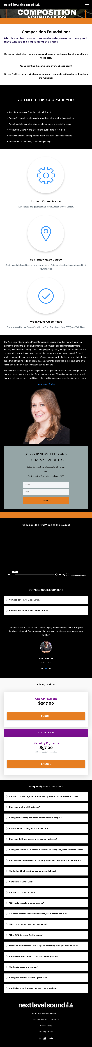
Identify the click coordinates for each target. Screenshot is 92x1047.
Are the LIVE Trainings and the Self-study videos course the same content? (44, 796)
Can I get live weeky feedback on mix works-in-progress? (36, 818)
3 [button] (50, 668)
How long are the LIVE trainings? (24, 807)
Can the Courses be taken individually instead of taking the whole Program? (45, 860)
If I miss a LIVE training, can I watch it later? (29, 828)
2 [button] (46, 668)
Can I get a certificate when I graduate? (28, 978)
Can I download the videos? (22, 882)
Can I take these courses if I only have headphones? (33, 956)
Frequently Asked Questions (46, 1019)
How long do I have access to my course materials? (33, 839)
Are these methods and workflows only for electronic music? (37, 914)
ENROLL (46, 716)
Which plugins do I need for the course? (28, 924)
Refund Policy (46, 1025)
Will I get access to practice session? (26, 903)
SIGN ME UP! (46, 500)
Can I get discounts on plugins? (23, 967)
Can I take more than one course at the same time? (33, 988)
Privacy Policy (46, 1031)
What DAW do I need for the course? (26, 935)
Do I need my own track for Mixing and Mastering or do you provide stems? (44, 946)
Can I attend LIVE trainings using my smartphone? (32, 871)
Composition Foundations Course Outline (28, 611)
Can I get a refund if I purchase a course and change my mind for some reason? (46, 850)
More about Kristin (46, 384)
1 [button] (42, 668)
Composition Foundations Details (24, 600)
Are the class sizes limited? (22, 892)
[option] (46, 645)
